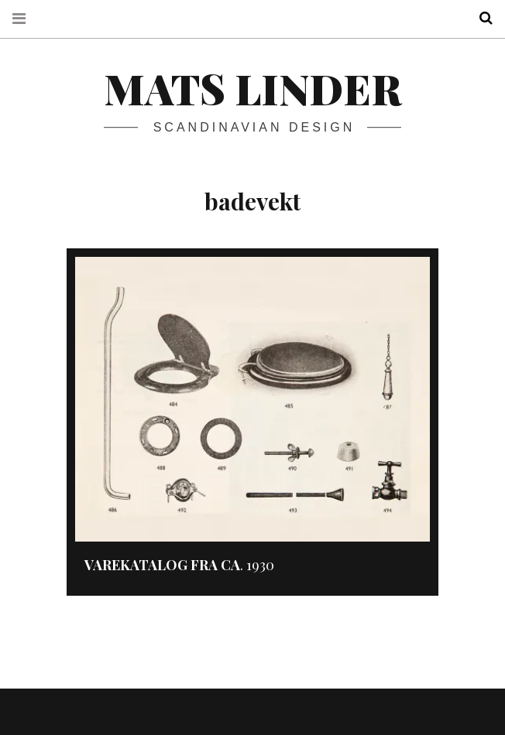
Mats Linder (252, 88)
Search (480, 18)
